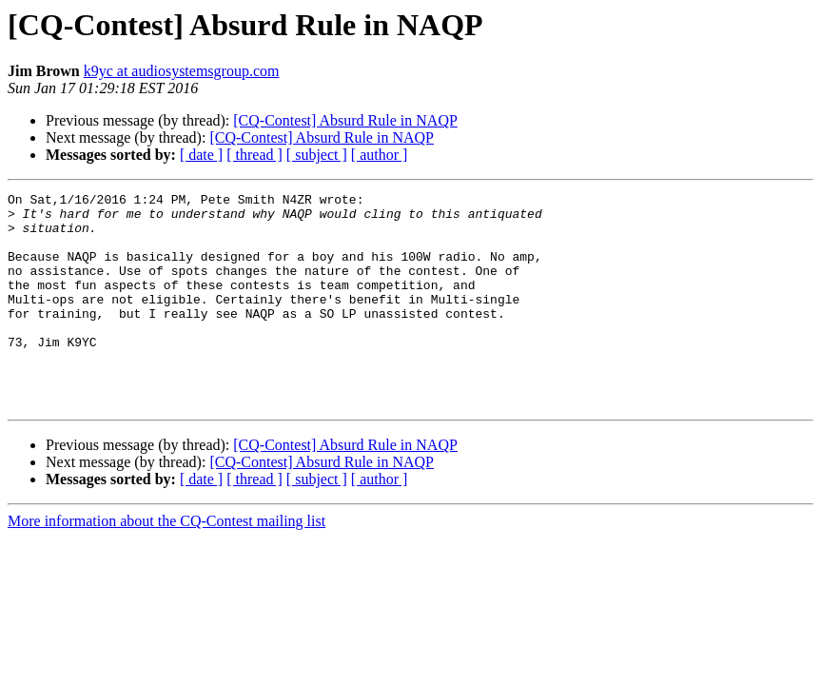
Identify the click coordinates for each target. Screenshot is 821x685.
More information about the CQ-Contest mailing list (166, 564)
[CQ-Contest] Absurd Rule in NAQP (345, 120)
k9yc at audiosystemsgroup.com (182, 71)
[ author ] (379, 155)
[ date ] (201, 155)
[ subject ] (316, 155)
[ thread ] (254, 155)
